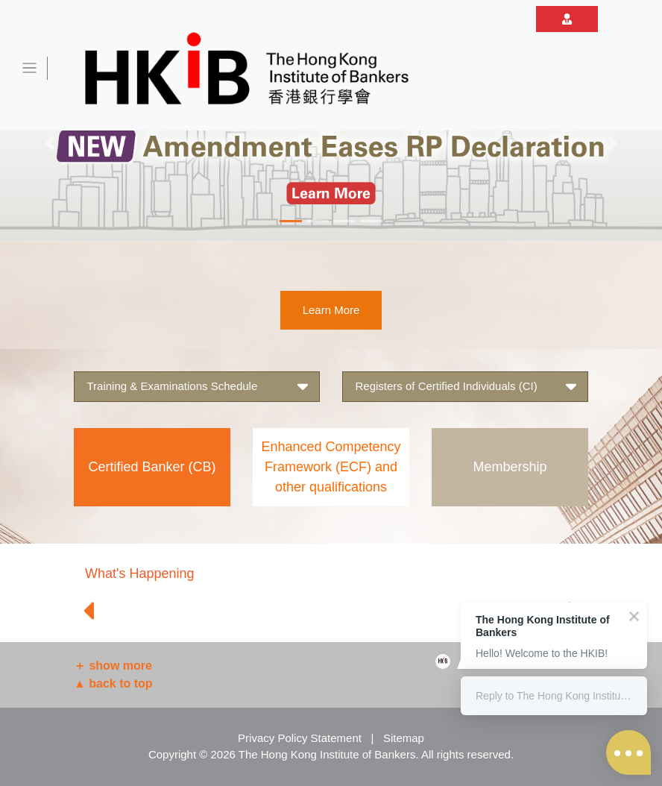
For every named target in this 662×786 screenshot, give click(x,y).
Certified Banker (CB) (151, 466)
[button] (49, 143)
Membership (509, 466)
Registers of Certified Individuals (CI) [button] (466, 386)
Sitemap (403, 738)
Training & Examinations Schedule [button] (197, 386)
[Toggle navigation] (30, 68)
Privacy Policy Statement (300, 738)
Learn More (331, 310)
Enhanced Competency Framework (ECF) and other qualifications (330, 466)
